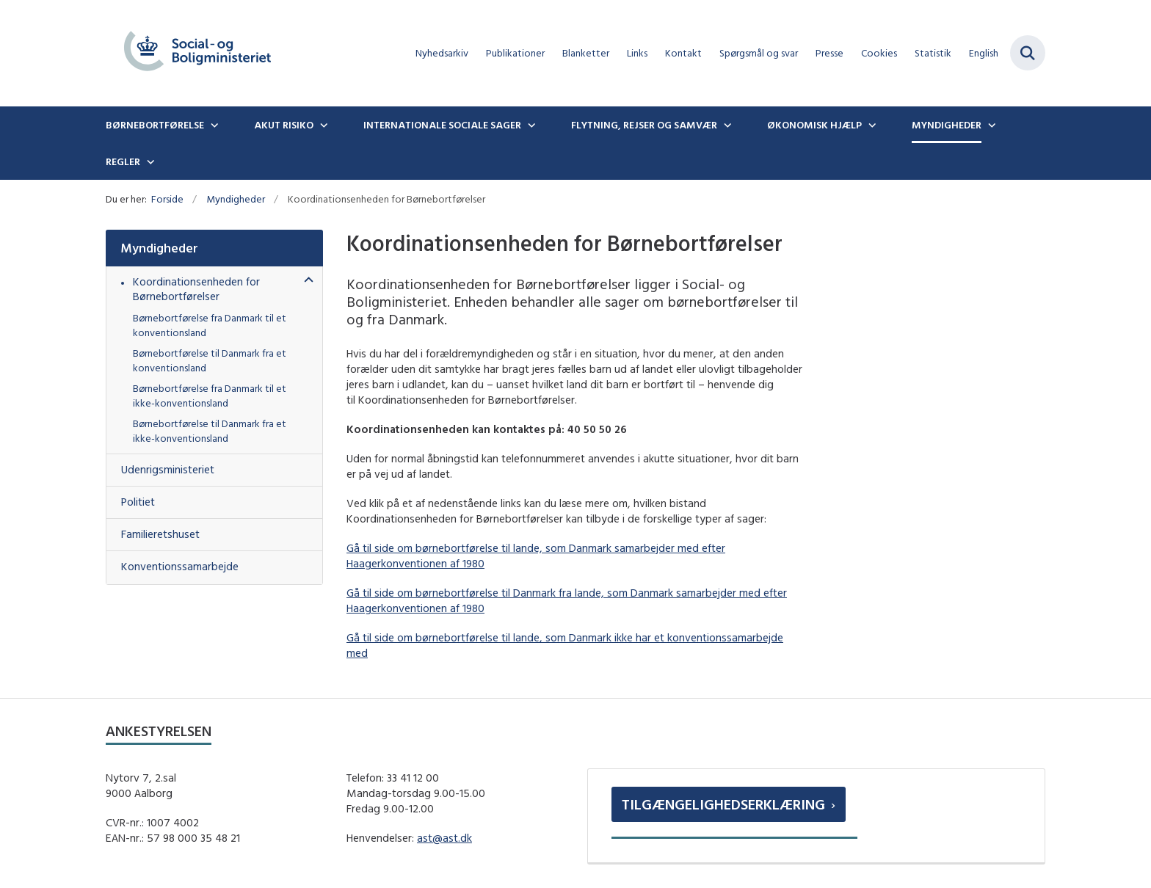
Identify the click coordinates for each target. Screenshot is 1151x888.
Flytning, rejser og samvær (644, 124)
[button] (305, 280)
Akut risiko (283, 124)
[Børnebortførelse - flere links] (213, 124)
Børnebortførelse (155, 124)
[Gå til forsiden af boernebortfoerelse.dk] (197, 53)
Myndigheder (946, 124)
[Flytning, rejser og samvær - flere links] (726, 124)
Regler (123, 161)
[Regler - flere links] (149, 161)
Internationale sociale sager (442, 124)
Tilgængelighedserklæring (723, 804)
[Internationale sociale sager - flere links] (530, 124)
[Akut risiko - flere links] (322, 124)
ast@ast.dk (444, 838)
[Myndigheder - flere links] (990, 124)
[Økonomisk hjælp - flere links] (870, 124)
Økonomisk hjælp (814, 124)
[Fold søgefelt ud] (1027, 52)
